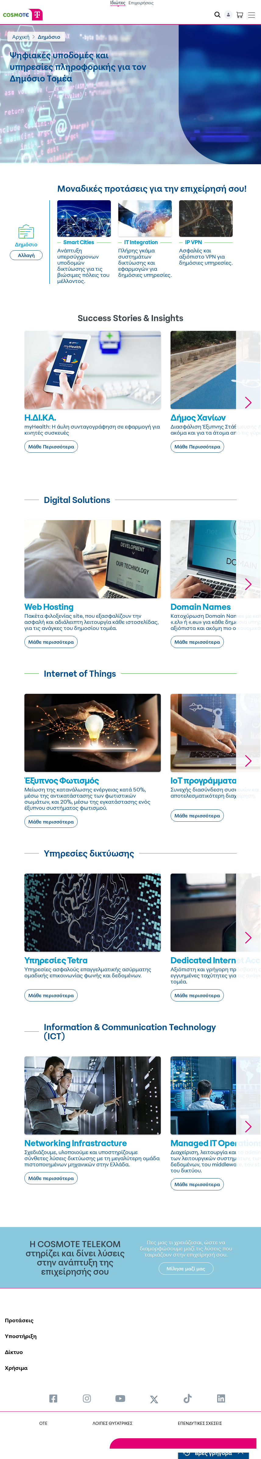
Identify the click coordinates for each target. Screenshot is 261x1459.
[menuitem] (53, 1398)
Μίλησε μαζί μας (186, 1268)
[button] (248, 402)
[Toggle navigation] (251, 13)
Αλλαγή (26, 255)
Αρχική (21, 37)
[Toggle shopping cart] (239, 15)
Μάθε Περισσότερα (51, 446)
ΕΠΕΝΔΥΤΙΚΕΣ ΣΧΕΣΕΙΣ (200, 1423)
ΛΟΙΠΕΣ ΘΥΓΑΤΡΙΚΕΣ (112, 1423)
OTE (43, 1423)
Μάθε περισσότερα (51, 642)
